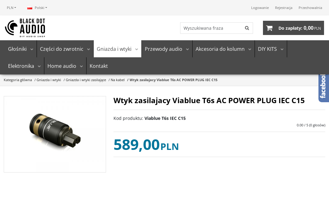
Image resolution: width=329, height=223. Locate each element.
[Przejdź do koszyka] (299, 28)
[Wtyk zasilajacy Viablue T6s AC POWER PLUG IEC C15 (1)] (55, 134)
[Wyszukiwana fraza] (211, 28)
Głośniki (17, 49)
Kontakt (99, 66)
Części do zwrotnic (61, 49)
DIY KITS (267, 49)
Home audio (61, 66)
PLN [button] (10, 7)
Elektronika (21, 66)
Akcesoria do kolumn (220, 49)
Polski (35, 7)
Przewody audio (163, 49)
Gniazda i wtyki (114, 49)
